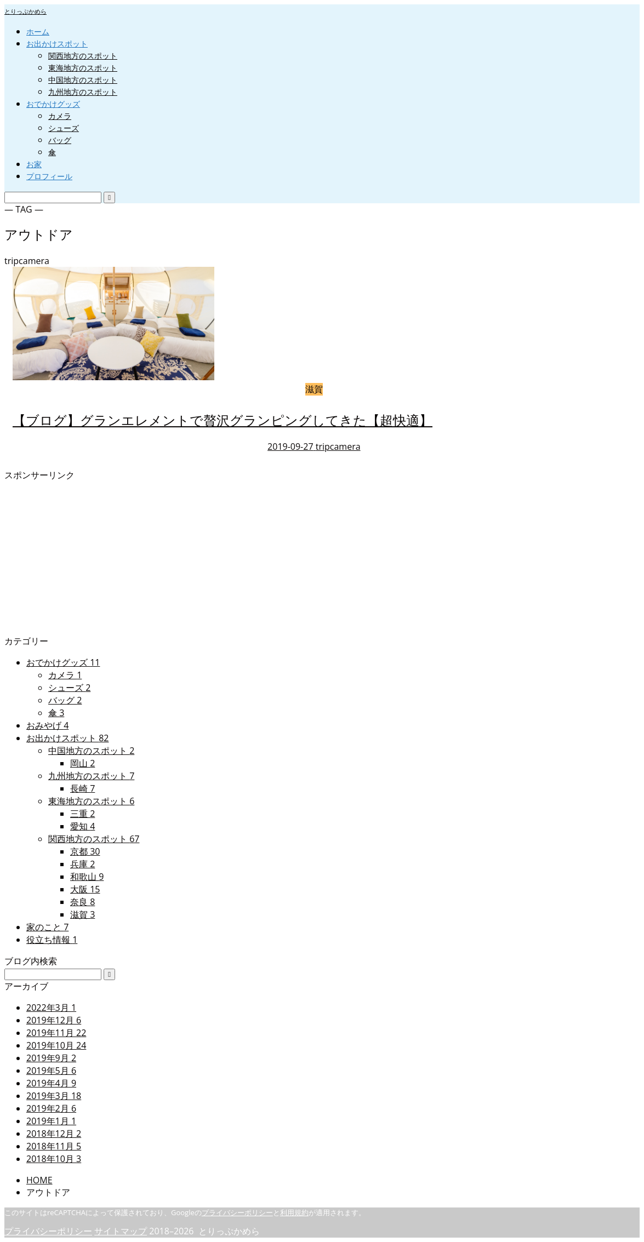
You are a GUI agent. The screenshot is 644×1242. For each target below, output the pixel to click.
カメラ (59, 116)
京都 (85, 851)
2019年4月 (51, 1083)
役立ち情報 (51, 940)
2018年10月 (53, 1159)
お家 (34, 164)
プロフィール (49, 176)
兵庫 (82, 864)
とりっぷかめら (25, 11)
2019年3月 (53, 1096)
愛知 (82, 826)
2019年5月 (51, 1070)
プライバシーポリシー (237, 1212)
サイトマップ (120, 1231)
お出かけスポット (57, 43)
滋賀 (82, 914)
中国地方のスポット (82, 80)
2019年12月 (53, 1020)
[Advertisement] (322, 558)
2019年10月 (56, 1045)
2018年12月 (53, 1133)
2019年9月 (51, 1058)
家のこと (47, 927)
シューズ (63, 128)
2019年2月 (51, 1108)
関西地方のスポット (82, 55)
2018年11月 (53, 1146)
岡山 (82, 763)
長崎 (82, 788)
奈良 (82, 902)
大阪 (85, 889)
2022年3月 (51, 1007)
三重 (82, 814)
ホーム (37, 31)
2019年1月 (51, 1121)
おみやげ (47, 725)
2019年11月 (56, 1033)
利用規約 (294, 1212)
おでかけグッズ (53, 104)
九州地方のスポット (82, 92)
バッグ (59, 140)
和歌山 (87, 877)
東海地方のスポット (82, 67)
